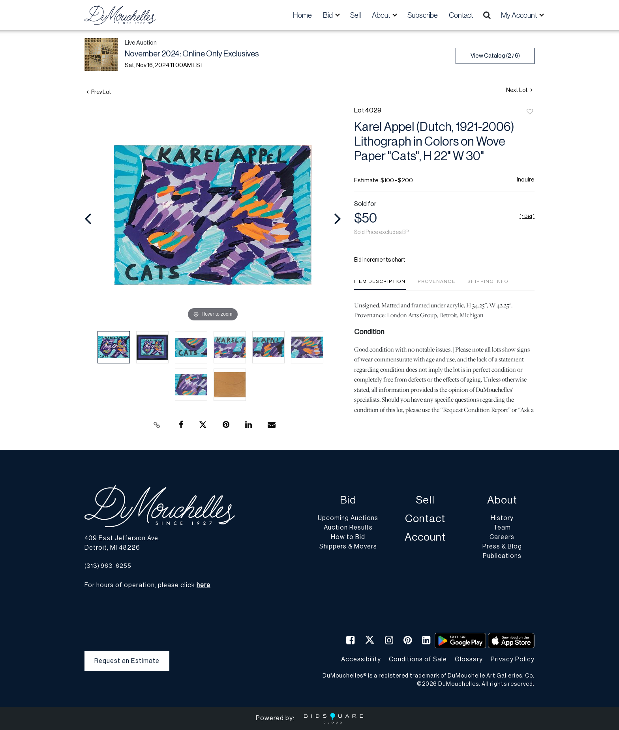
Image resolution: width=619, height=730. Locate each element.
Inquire (526, 180)
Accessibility (361, 659)
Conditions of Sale (418, 659)
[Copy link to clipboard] (157, 425)
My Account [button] (519, 15)
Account (425, 537)
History (502, 518)
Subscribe (422, 15)
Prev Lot (98, 92)
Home (302, 15)
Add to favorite (530, 112)
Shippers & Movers (348, 546)
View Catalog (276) (495, 56)
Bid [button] (328, 15)
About (502, 500)
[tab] (380, 284)
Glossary (469, 659)
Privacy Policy (513, 659)
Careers (502, 537)
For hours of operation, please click (147, 585)
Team (502, 527)
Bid (348, 500)
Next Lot (519, 90)
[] (527, 216)
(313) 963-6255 (107, 566)
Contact (461, 15)
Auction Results (348, 527)
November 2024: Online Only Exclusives (192, 54)
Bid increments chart (379, 260)
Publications (502, 556)
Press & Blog (502, 546)
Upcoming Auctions (348, 518)
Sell (355, 15)
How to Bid (348, 537)
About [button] (381, 15)
